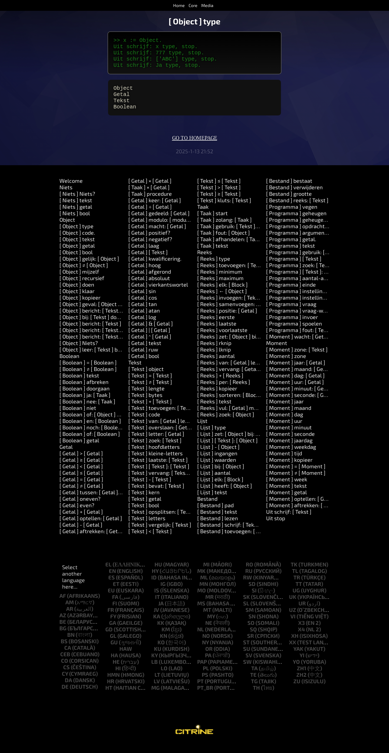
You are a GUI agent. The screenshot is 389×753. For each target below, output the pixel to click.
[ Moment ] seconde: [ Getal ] (301, 404)
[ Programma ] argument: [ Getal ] (307, 242)
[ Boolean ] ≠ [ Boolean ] (88, 378)
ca (67, 657)
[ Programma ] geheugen (296, 223)
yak (298, 658)
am (69, 612)
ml (204, 587)
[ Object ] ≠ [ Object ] (83, 274)
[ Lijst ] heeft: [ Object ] (224, 495)
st (246, 652)
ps (205, 684)
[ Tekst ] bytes (145, 404)
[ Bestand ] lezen (217, 528)
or (209, 658)
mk (201, 580)
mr (209, 606)
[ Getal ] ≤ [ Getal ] (81, 482)
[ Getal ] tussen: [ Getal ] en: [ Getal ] (103, 502)
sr (250, 645)
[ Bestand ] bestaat (289, 190)
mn (203, 593)
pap (202, 671)
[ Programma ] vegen (291, 216)
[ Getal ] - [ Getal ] (80, 534)
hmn (113, 684)
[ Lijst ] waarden (216, 469)
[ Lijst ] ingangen (217, 463)
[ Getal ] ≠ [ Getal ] (81, 495)
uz (292, 619)
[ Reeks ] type (213, 268)
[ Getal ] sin (142, 300)
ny (205, 652)
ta (254, 678)
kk (160, 632)
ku (157, 658)
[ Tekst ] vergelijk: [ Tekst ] (159, 534)
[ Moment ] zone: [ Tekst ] (297, 359)
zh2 (301, 684)
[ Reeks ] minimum (219, 281)
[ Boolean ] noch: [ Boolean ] (93, 437)
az (62, 625)
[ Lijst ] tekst (212, 502)
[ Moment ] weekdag (291, 456)
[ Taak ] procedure (150, 203)
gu (114, 652)
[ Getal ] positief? (149, 242)
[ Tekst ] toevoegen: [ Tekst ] (162, 417)
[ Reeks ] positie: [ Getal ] (227, 320)
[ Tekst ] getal (144, 508)
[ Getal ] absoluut (149, 287)
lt (157, 684)
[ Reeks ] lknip (214, 359)
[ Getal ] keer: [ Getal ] (154, 210)
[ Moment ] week (286, 489)
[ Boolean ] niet (77, 417)
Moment (276, 352)
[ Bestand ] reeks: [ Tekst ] (297, 210)
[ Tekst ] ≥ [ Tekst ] (219, 203)
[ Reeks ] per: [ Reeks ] (223, 391)
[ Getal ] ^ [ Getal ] (149, 346)
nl (200, 639)
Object (67, 229)
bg (62, 638)
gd (109, 639)
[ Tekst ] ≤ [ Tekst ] (219, 190)
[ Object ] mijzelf (79, 281)
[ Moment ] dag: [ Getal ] (295, 385)
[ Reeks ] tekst (214, 411)
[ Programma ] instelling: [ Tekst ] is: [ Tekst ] (320, 307)
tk (294, 574)
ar (69, 618)
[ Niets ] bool (74, 223)
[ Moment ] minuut (289, 437)
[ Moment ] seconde (290, 443)
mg (155, 697)
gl (113, 645)
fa (115, 606)
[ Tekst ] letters (146, 528)
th (256, 697)
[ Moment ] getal (286, 502)
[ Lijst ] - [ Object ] (218, 456)
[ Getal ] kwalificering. (155, 268)
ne (208, 632)
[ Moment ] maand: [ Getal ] (299, 378)
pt (200, 691)
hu (158, 574)
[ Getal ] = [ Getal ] (81, 489)
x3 (301, 632)
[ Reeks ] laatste (216, 333)
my (211, 626)
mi (206, 574)
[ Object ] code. (77, 242)
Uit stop (275, 528)
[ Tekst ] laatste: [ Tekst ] (158, 469)
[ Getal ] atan (144, 320)
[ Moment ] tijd (284, 463)
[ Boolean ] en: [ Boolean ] (90, 430)
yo (296, 671)
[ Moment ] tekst (286, 495)
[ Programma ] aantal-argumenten (308, 287)
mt (207, 619)
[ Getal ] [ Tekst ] (148, 261)
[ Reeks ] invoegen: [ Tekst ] (230, 307)
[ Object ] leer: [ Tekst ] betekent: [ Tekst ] (108, 359)
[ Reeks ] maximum (220, 287)
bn (71, 644)
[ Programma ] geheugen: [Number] (309, 229)
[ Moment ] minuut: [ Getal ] (299, 398)
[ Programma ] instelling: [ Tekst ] (306, 300)
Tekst (135, 372)
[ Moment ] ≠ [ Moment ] (296, 482)
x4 (301, 639)
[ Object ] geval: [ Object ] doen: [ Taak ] (106, 313)
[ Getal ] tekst (144, 352)
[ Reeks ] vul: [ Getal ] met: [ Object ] (240, 417)
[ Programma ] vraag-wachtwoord (308, 320)
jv (156, 619)
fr (111, 619)
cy (65, 683)
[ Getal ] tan (142, 313)
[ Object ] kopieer (79, 307)
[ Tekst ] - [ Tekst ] (149, 489)
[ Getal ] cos (142, 307)
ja (161, 613)
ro (249, 574)
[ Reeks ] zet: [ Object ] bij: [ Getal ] (238, 346)
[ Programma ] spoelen (294, 333)
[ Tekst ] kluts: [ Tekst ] (224, 210)
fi (114, 613)
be (62, 631)
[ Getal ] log (142, 326)
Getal (66, 456)
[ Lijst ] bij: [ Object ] (220, 476)
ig (163, 593)
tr (296, 587)
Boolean (69, 365)
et (116, 593)
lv (157, 691)
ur (302, 613)
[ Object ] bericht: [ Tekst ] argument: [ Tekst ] (113, 339)
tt (299, 593)
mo (201, 600)
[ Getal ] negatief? (150, 249)
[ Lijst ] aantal (213, 482)
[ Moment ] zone (286, 365)
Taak (203, 216)
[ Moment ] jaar (285, 411)
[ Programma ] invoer (292, 326)
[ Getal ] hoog (144, 274)
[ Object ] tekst (77, 249)
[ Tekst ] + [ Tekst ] (150, 411)
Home (179, 5)
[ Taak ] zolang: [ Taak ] (224, 229)
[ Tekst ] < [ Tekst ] (150, 541)
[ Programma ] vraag (291, 313)
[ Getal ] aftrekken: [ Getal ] (92, 541)
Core (193, 5)
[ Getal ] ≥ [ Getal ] (81, 469)
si (254, 600)
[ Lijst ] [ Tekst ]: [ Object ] (227, 450)
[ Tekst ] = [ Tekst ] (150, 385)
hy (155, 580)
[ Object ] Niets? (78, 352)
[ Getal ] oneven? (79, 508)
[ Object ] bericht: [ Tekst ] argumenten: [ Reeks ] (117, 320)
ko (161, 652)
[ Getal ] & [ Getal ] (150, 333)
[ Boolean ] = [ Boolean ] (88, 372)
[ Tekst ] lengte (146, 398)
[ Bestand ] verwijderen (294, 197)
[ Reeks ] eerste (216, 326)
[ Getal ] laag (143, 255)
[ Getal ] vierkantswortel (158, 294)
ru (249, 580)
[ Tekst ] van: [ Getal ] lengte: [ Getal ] (173, 430)
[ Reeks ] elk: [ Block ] (222, 294)
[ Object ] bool (76, 261)
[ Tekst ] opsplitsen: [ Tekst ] (162, 521)
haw (125, 658)
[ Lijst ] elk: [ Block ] (220, 489)
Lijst (202, 430)
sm (250, 619)
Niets (65, 197)
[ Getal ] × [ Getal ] (150, 190)
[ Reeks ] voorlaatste (222, 339)
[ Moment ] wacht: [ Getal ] (298, 346)
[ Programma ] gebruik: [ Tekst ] (304, 261)
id (154, 587)
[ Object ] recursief (81, 287)
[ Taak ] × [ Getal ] (149, 197)
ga (112, 632)
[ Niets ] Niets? (77, 203)
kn (163, 645)
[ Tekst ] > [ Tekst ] (219, 197)
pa (208, 665)
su (246, 658)
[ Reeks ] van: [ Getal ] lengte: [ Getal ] (242, 372)
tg (254, 691)
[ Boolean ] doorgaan (84, 398)
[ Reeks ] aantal (216, 365)
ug (296, 600)
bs (64, 651)
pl (206, 678)
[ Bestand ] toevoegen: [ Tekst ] (234, 541)
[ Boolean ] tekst (79, 385)
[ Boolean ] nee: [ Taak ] (87, 411)
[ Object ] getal (77, 255)
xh (295, 645)
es (111, 587)
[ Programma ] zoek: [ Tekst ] (300, 274)
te (253, 684)
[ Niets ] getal (75, 216)
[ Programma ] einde (291, 294)
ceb (65, 664)
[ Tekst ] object (146, 378)
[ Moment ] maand (288, 417)
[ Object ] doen (76, 294)
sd (252, 593)
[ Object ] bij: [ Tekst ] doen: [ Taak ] (100, 326)
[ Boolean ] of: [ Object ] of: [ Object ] (102, 424)
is (156, 600)
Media (207, 5)
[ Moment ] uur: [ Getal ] (295, 391)
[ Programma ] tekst (290, 255)
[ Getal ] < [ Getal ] (81, 476)
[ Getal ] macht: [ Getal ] (157, 236)
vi (293, 626)
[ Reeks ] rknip (214, 352)
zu (296, 691)
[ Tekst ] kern (144, 502)
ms (201, 613)
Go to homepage (194, 147)
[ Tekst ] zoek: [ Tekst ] (155, 450)
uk (292, 606)
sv (249, 665)
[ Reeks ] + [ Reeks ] (220, 385)
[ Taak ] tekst (212, 255)
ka (156, 626)
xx (292, 652)
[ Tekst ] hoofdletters (154, 456)
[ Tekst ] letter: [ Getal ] (156, 443)
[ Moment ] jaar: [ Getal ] (295, 372)
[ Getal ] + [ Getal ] (81, 521)
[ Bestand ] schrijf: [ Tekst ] (229, 534)
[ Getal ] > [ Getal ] (81, 463)
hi (118, 678)
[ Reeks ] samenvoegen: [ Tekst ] (236, 313)
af (62, 605)
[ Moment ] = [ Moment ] (296, 476)
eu (111, 600)
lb (154, 671)
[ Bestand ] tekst (217, 521)
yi (302, 665)
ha (114, 665)
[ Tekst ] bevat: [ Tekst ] (156, 495)
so (250, 632)
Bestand (207, 508)
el (108, 574)
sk (246, 606)
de (65, 696)
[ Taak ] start (212, 223)
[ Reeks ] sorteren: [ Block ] (229, 404)
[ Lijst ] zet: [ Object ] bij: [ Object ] (237, 443)
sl (246, 613)
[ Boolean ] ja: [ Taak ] (84, 404)
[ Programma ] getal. (291, 249)
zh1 (301, 678)
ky (154, 665)
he (116, 671)
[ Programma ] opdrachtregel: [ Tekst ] (312, 236)
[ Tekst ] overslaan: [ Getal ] (161, 437)
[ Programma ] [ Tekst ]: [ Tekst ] (304, 281)
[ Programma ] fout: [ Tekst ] (300, 339)
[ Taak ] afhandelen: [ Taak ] (230, 249)
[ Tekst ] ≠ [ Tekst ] (150, 391)
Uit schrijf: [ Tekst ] (288, 521)
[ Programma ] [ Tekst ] (293, 268)
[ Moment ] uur (284, 430)
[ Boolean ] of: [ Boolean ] (89, 443)
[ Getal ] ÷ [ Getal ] (150, 216)
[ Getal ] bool (143, 365)
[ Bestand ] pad (215, 515)
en (112, 580)
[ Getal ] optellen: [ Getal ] (90, 528)
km (166, 639)
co (64, 670)
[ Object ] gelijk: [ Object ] (89, 268)
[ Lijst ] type (211, 437)
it (157, 606)
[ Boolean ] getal (79, 450)
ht (108, 697)
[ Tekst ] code (144, 424)
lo (164, 678)
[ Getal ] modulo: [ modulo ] (161, 229)
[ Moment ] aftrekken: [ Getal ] (303, 515)
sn (252, 626)
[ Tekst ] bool (143, 515)
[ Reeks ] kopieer (217, 398)
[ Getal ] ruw (143, 359)
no (206, 645)
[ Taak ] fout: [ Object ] (223, 242)
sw (247, 671)
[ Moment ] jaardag (289, 450)
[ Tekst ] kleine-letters (155, 463)
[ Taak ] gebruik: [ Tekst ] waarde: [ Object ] (248, 236)
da (68, 689)
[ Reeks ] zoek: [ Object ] (225, 424)
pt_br (205, 697)
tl (295, 580)
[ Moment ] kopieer (289, 469)
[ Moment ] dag (284, 424)
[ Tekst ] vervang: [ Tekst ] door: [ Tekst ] (176, 482)
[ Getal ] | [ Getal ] (149, 339)
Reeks (204, 261)
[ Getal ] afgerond (149, 281)
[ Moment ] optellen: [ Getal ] (301, 508)
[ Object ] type (76, 236)
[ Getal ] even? (76, 515)
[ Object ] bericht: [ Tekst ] (90, 333)
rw (247, 587)
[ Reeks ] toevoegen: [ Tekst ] (232, 274)
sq (253, 639)
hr (110, 691)
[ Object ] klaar (77, 300)
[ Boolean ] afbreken (84, 391)
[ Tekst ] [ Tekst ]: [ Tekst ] (158, 476)
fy (113, 626)
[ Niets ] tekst (75, 210)
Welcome (71, 190)
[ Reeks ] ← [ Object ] (222, 300)
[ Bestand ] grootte (289, 203)
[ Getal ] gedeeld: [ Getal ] (159, 223)
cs (66, 677)
